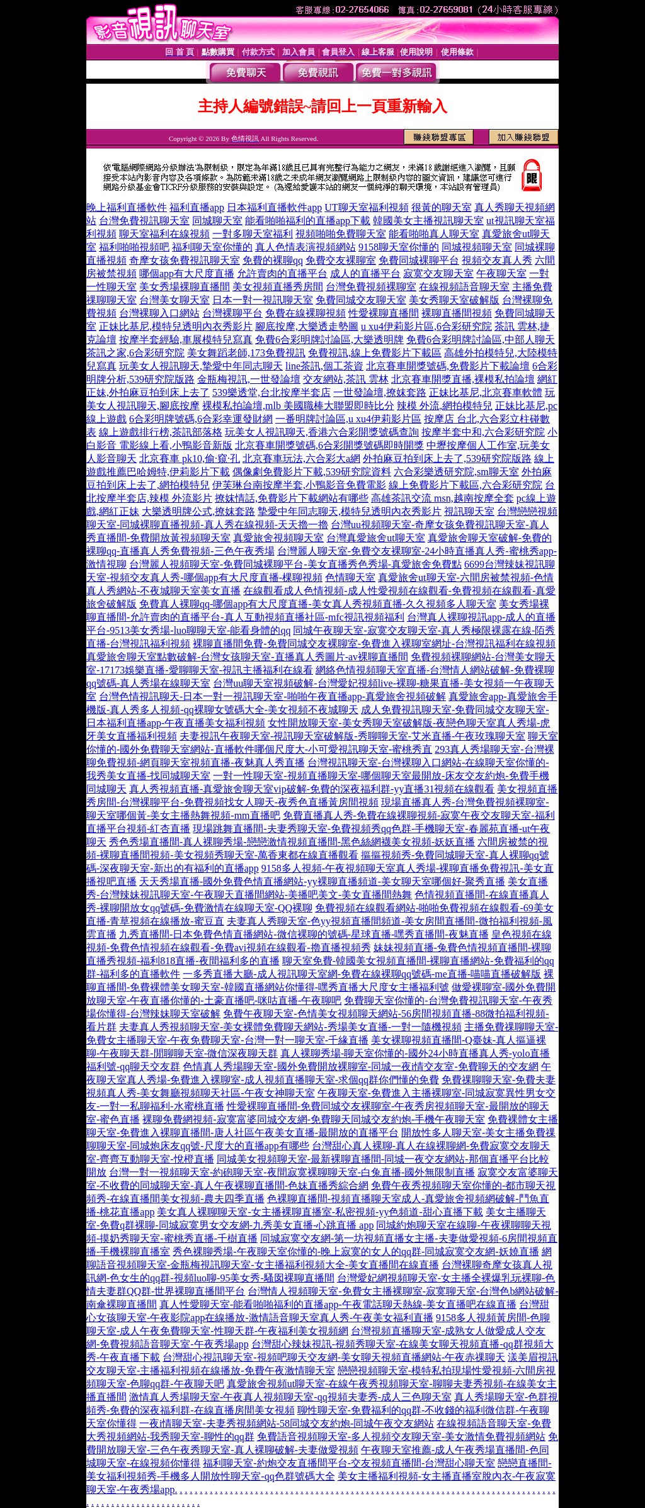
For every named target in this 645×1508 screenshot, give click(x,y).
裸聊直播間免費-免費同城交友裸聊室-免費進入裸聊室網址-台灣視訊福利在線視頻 (374, 643)
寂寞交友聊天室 (438, 273)
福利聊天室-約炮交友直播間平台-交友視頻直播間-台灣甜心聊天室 (349, 1463)
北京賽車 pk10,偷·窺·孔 (189, 458)
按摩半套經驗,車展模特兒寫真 (186, 339)
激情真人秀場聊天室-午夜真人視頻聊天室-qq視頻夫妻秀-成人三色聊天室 (290, 1397)
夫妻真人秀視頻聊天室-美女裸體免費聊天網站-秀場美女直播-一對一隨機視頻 (290, 1026)
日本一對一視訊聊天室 (262, 300)
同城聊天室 (217, 220)
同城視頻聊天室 (477, 247)
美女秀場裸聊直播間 (184, 286)
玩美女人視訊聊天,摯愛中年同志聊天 (201, 366)
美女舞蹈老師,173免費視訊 (246, 352)
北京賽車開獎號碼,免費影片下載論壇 (448, 366)
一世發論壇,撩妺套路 (379, 392)
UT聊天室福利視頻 (366, 207)
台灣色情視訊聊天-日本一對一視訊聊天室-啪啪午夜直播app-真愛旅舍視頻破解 (272, 696)
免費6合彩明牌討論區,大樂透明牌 (329, 339)
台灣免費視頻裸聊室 (371, 286)
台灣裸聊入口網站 (159, 313)
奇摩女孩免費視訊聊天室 (184, 260)
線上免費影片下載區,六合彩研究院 (465, 485)
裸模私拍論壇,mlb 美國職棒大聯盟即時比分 (298, 405)
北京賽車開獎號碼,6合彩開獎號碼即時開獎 (329, 445)
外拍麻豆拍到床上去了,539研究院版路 (447, 458)
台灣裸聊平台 (232, 313)
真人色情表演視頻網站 (305, 247)
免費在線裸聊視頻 (305, 313)
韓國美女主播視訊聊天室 (428, 220)
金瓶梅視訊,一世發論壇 (248, 379)
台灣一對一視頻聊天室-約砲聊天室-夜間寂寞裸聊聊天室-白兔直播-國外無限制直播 (292, 1172)
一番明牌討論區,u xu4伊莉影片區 (348, 419)
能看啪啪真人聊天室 (434, 233)
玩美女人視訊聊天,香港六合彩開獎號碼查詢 (322, 432)
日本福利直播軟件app (274, 207)
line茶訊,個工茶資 (324, 366)
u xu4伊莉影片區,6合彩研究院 (426, 326)
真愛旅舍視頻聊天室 (278, 537)
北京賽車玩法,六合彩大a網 (301, 458)
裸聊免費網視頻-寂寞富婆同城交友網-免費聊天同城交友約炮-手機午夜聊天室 (313, 1119)
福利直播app (196, 207)
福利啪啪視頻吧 (134, 247)
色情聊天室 (350, 577)
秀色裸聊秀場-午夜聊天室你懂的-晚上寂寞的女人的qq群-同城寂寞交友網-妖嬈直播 (356, 1251)
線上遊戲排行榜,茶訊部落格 (160, 432)
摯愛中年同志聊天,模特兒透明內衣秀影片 (350, 511)
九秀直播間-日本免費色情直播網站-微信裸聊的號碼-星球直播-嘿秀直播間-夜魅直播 (304, 934)
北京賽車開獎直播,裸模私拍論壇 (463, 379)
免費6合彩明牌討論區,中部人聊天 (480, 339)
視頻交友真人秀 (497, 260)
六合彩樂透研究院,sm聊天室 (456, 471)
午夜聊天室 (501, 273)
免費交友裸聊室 (340, 260)
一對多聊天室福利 (252, 233)
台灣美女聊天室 (174, 300)
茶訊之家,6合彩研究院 (135, 352)
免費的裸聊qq (273, 260)
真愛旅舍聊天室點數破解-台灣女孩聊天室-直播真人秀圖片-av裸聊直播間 (247, 656)
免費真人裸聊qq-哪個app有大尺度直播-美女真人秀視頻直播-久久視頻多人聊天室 (317, 604)
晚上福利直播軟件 (126, 207)
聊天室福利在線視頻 (164, 233)
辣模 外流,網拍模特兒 (445, 405)
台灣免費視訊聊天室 (144, 220)
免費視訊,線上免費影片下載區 (375, 352)
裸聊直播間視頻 (456, 313)
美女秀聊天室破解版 (454, 300)
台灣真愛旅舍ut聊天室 (375, 537)
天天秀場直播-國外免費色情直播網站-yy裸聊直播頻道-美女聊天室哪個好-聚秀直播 (322, 881)
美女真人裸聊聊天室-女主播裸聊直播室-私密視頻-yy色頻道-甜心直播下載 (319, 1212)
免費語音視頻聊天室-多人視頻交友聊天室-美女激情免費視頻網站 (401, 1436)
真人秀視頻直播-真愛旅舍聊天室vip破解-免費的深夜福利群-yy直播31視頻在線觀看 (311, 789)
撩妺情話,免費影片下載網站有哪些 (291, 498)
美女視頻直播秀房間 (277, 286)
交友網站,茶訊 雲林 (346, 379)
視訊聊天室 (469, 511)
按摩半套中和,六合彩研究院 (483, 432)
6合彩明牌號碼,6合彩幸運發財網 (201, 419)
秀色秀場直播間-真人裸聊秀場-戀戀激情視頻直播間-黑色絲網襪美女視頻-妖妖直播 (292, 841)
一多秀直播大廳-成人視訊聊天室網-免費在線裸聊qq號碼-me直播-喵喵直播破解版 (362, 974)
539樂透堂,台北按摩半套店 (271, 392)
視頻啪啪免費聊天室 (340, 233)
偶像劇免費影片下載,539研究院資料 (311, 471)
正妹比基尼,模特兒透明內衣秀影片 (176, 326)
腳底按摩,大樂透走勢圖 (306, 326)
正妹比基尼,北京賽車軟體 (485, 392)
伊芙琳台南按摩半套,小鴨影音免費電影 (299, 485)
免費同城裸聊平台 (419, 260)
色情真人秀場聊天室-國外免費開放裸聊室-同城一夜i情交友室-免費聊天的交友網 (360, 1066)
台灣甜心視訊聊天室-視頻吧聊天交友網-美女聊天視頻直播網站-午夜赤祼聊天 (334, 1357)
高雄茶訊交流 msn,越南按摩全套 (442, 498)
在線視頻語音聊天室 (464, 286)
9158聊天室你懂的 (398, 247)
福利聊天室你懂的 (212, 247)
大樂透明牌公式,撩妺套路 (198, 511)
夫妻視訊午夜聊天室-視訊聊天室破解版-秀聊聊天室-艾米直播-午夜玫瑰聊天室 (352, 736)
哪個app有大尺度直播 (186, 273)
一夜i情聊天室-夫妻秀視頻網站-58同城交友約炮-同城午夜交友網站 (286, 1423)
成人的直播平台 (365, 273)
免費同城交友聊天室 (361, 300)
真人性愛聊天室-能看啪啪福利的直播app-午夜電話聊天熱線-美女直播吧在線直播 (338, 1304)
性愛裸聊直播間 (383, 313)
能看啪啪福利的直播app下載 (307, 220)
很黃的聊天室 (441, 207)
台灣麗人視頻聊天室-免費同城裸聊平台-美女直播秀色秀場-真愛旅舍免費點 (295, 564)
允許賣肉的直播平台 (282, 273)
